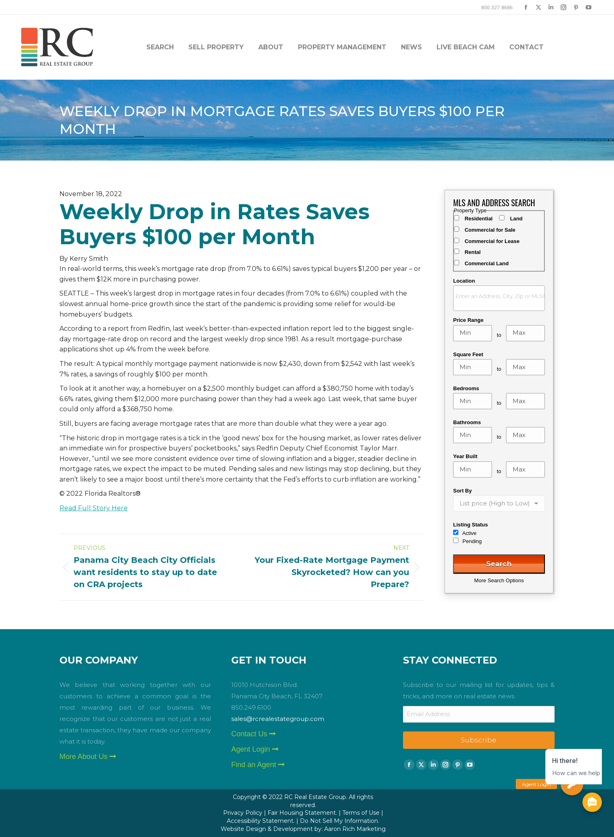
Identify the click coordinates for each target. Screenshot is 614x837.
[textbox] (501, 296)
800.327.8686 (497, 7)
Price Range (468, 320)
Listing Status (470, 525)
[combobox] (499, 298)
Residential (478, 219)
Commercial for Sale (489, 230)
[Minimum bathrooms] (472, 435)
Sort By (462, 491)
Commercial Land (486, 263)
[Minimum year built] (472, 469)
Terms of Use (361, 812)
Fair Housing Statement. (302, 812)
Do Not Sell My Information (339, 820)
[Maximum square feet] (525, 367)
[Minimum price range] (472, 333)
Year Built (465, 456)
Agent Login (255, 749)
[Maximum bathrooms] (525, 435)
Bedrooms (466, 388)
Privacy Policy (242, 812)
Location (464, 281)
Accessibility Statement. (261, 820)
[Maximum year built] (525, 469)
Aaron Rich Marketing (355, 829)
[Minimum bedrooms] (472, 401)
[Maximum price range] (525, 333)
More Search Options (499, 580)
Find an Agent (258, 765)
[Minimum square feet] (472, 367)
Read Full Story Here (93, 508)
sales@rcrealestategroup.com (277, 719)
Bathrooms (467, 422)
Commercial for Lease (491, 241)
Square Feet (468, 354)
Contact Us (253, 734)
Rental (472, 252)
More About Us (87, 756)
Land (516, 219)
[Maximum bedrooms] (525, 401)
